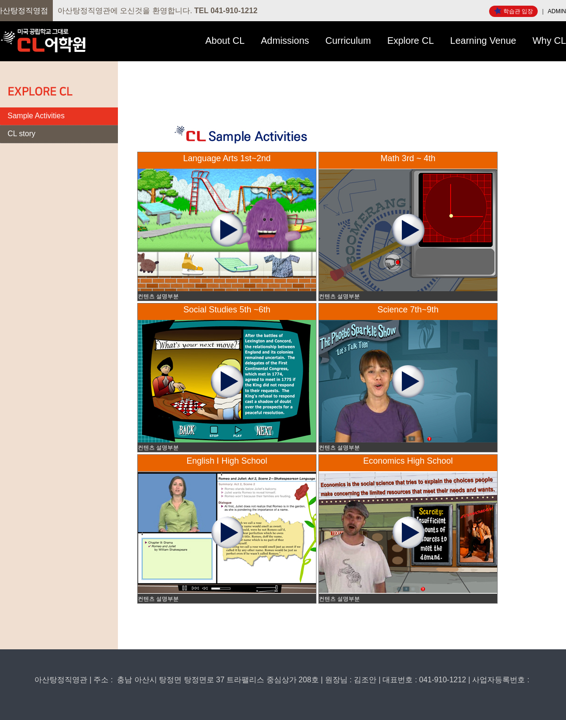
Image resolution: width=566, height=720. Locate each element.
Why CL (549, 40)
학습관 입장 (513, 11)
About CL (224, 40)
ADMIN (557, 11)
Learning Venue (483, 40)
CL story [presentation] (21, 134)
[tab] (59, 116)
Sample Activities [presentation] (36, 116)
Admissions (285, 40)
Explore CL (410, 40)
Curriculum (348, 40)
